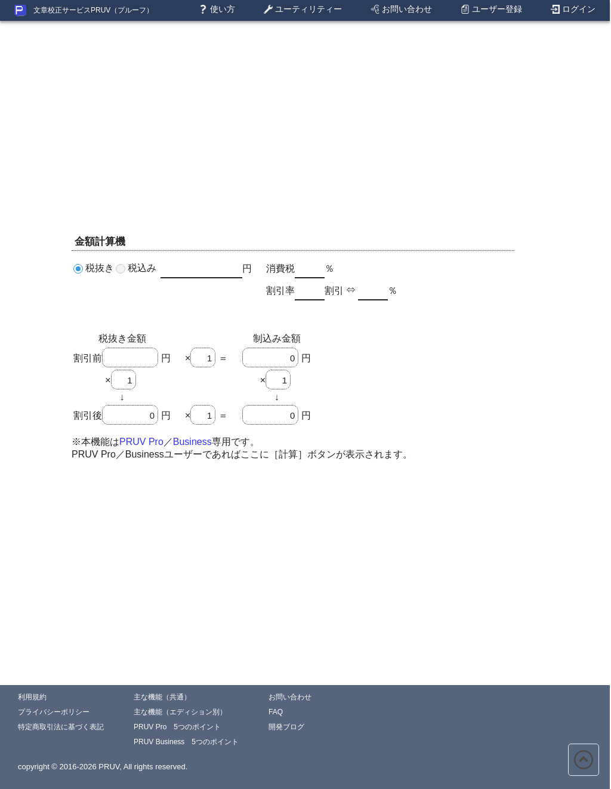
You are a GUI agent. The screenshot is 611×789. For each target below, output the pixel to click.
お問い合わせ (401, 9)
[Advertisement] (305, 104)
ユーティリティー (303, 9)
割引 (334, 290)
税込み (142, 268)
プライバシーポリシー (54, 712)
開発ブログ (286, 727)
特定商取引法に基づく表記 (61, 727)
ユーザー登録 (491, 9)
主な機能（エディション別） (180, 712)
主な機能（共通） (162, 697)
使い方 (217, 9)
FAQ (276, 712)
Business (192, 442)
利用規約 (32, 697)
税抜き (99, 268)
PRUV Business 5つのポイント (186, 742)
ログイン (573, 9)
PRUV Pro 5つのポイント (177, 727)
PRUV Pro (141, 442)
